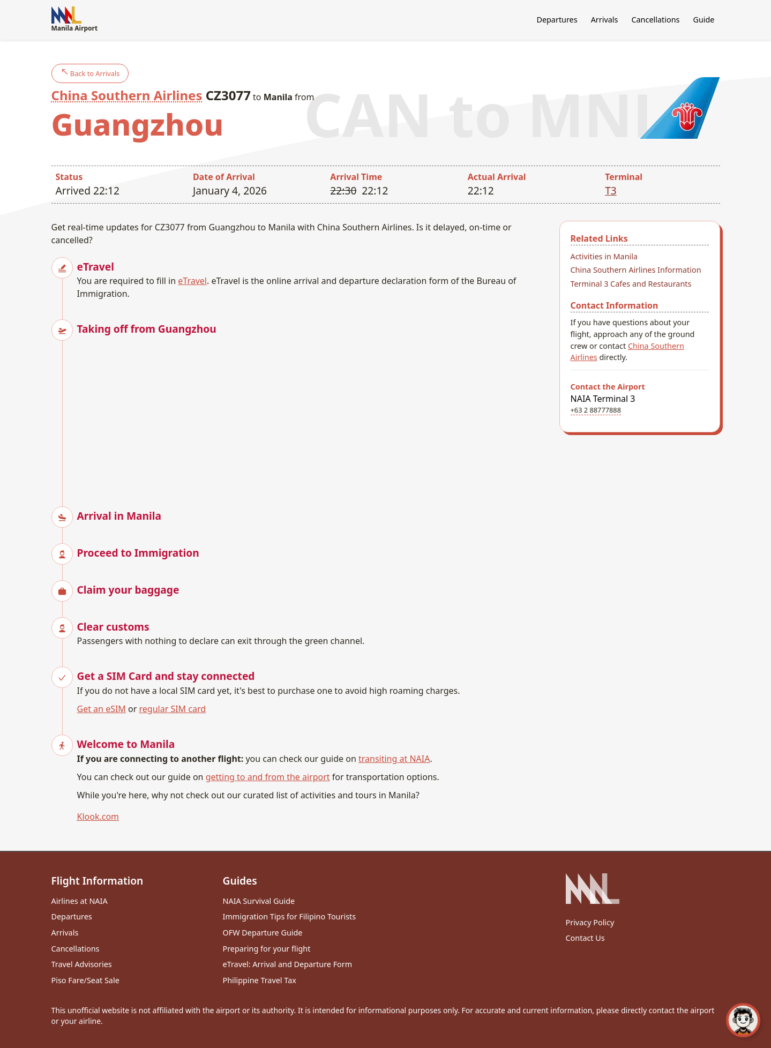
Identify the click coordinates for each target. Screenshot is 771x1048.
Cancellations (655, 19)
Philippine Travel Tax (259, 980)
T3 (611, 190)
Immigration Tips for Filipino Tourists (289, 916)
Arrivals (604, 19)
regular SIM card (172, 709)
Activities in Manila (604, 256)
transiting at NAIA (394, 759)
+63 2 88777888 (596, 410)
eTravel (192, 281)
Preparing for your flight (267, 949)
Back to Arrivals (90, 73)
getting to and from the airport (268, 777)
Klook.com (98, 816)
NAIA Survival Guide (259, 901)
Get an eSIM (101, 709)
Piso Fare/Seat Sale (85, 980)
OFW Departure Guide (263, 932)
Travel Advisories (81, 964)
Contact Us (585, 938)
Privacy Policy (590, 922)
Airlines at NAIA (79, 901)
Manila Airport (74, 19)
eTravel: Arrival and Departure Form (288, 964)
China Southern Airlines (127, 95)
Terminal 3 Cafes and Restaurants (631, 284)
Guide (703, 19)
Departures (556, 19)
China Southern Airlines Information (636, 270)
